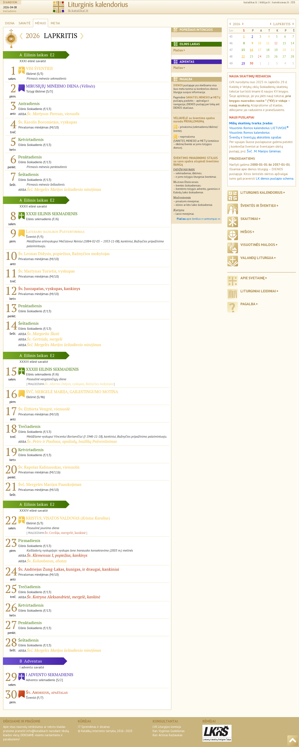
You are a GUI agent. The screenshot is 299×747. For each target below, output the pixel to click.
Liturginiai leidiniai (258, 291)
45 (231, 36)
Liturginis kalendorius (261, 192)
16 (251, 50)
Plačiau (178, 50)
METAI (55, 23)
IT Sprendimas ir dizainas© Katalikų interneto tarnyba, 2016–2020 (105, 729)
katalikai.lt (250, 2)
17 (259, 50)
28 (292, 56)
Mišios (246, 231)
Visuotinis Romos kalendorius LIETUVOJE (259, 128)
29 (243, 63)
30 (251, 63)
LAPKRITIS (281, 24)
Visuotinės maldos (257, 244)
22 (243, 56)
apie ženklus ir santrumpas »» (198, 219)
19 (276, 50)
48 (231, 56)
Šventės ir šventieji (258, 205)
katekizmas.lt (280, 2)
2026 (236, 24)
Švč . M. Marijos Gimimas (264, 151)
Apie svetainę (252, 277)
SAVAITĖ (25, 23)
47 (231, 50)
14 (292, 43)
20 (284, 50)
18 (268, 50)
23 (251, 56)
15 (243, 50)
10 (259, 43)
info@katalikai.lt (37, 731)
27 (284, 56)
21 (292, 50)
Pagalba (247, 303)
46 (231, 43)
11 (268, 43)
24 (259, 56)
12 (276, 43)
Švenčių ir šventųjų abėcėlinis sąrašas (255, 137)
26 (276, 56)
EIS (293, 2)
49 (231, 63)
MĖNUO (40, 23)
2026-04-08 (10, 7)
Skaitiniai (249, 218)
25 (268, 56)
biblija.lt (265, 2)
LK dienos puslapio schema (274, 178)
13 (284, 43)
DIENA (9, 23)
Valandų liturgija (256, 257)
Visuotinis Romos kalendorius (249, 132)
